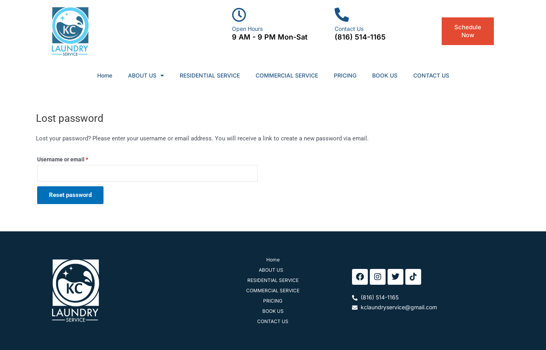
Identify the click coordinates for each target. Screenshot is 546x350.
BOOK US (384, 75)
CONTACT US (431, 75)
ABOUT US (146, 75)
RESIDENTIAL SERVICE (210, 75)
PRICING (345, 75)
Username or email (74, 158)
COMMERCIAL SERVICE (287, 75)
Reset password (70, 195)
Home (104, 75)
